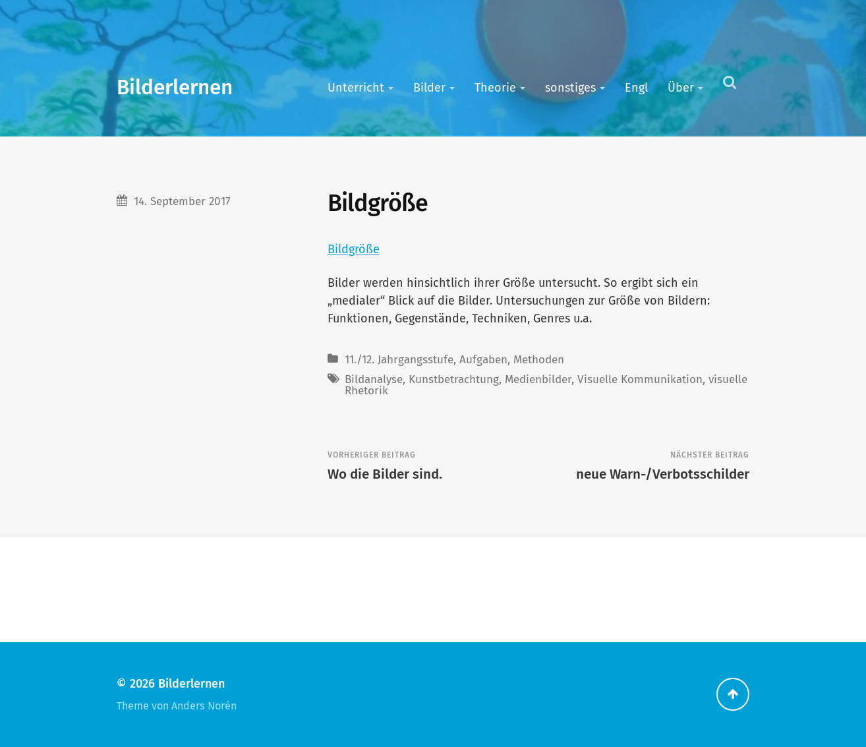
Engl (636, 87)
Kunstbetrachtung (454, 379)
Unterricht (356, 87)
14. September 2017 (182, 201)
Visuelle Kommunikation (640, 379)
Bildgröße (354, 249)
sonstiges (570, 87)
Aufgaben (483, 360)
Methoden (538, 360)
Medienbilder (538, 379)
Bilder (429, 87)
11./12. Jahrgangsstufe (399, 360)
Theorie (495, 87)
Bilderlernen (175, 87)
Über (681, 87)
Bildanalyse (374, 379)
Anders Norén (204, 706)
